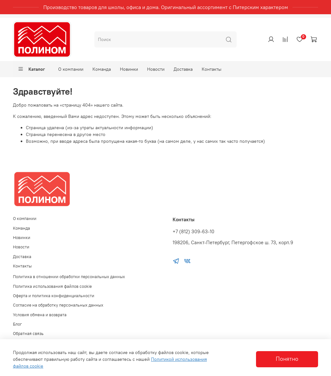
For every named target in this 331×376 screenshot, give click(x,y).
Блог (17, 324)
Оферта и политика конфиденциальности (53, 295)
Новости (156, 69)
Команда (101, 69)
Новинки (129, 69)
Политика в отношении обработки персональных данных (69, 276)
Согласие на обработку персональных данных (58, 305)
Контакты (211, 69)
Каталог (31, 69)
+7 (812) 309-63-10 (193, 231)
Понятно (287, 358)
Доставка (183, 69)
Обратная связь (28, 333)
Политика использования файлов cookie (52, 286)
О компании (70, 69)
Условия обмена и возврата (40, 314)
